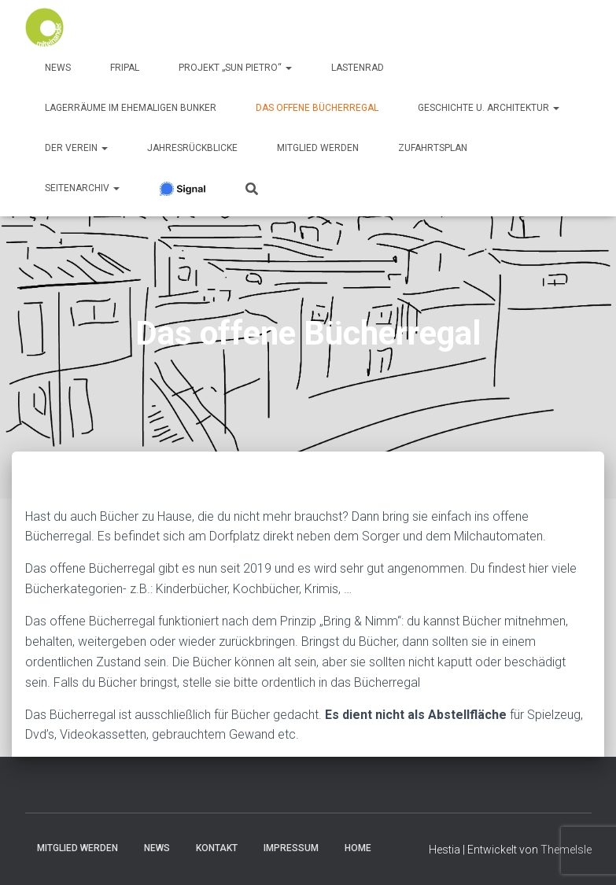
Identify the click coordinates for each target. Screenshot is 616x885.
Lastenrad (357, 67)
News (58, 67)
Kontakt (217, 848)
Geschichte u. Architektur (488, 107)
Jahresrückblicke (192, 147)
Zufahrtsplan (432, 147)
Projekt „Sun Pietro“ (235, 67)
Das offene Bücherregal (317, 107)
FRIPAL (124, 67)
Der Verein (76, 147)
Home (358, 848)
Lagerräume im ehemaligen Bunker (130, 107)
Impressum (291, 848)
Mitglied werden (318, 147)
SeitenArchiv (82, 188)
